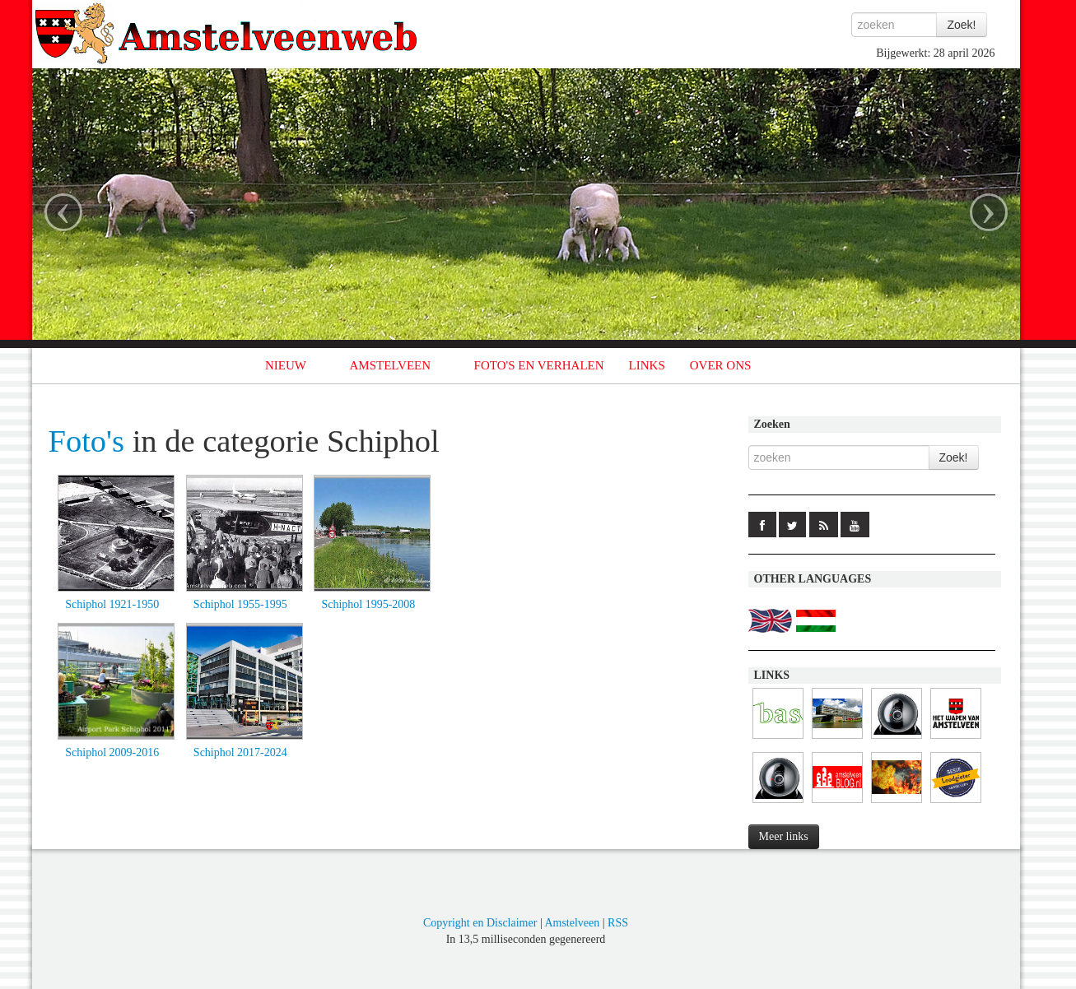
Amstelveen (571, 923)
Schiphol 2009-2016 (112, 752)
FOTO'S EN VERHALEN (539, 365)
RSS (618, 923)
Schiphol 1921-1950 (112, 604)
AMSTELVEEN (390, 365)
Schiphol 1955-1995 (240, 604)
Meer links (783, 836)
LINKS (647, 365)
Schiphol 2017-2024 (240, 752)
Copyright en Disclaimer (480, 923)
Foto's (87, 441)
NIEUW (285, 365)
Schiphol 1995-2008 (368, 604)
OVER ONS (721, 365)
